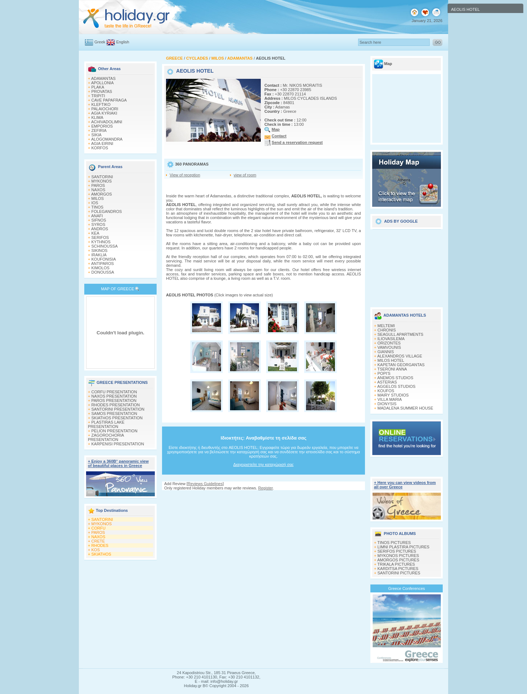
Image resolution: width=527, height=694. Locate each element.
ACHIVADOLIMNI (106, 122)
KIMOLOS (101, 268)
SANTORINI (102, 177)
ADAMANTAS (103, 78)
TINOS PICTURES (394, 542)
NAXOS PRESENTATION (114, 396)
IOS (95, 203)
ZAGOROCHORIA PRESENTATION (106, 437)
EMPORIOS (102, 126)
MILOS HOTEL (391, 360)
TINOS (97, 207)
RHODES (100, 545)
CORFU (99, 528)
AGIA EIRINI (102, 143)
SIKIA (97, 135)
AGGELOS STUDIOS (396, 386)
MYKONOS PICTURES (398, 555)
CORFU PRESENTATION (114, 392)
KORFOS (100, 148)
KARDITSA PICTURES (398, 568)
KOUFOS (386, 391)
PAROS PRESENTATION (114, 400)
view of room (245, 175)
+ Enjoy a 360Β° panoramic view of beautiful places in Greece (118, 463)
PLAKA (98, 87)
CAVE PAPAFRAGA (109, 100)
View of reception (185, 175)
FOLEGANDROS (107, 211)
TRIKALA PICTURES (396, 564)
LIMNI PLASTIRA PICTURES (404, 547)
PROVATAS (102, 91)
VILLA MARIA (390, 399)
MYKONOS (102, 181)
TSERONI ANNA (392, 369)
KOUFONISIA (104, 259)
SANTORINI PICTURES (399, 573)
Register (265, 488)
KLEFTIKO (101, 104)
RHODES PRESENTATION (116, 405)
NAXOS (99, 190)
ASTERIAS (387, 382)
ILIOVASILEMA (391, 339)
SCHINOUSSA (105, 246)
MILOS (98, 198)
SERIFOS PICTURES (397, 551)
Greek (99, 42)
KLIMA (97, 117)
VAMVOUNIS (389, 347)
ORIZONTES (389, 343)
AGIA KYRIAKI (104, 113)
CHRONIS (387, 330)
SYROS (99, 224)
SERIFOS (100, 237)
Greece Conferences (406, 588)
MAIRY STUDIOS (393, 395)
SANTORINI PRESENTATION (118, 409)
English (122, 42)
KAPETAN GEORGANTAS (401, 365)
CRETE (98, 541)
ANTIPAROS (102, 263)
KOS (96, 550)
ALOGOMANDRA (107, 139)
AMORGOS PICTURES (398, 560)
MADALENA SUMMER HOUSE (405, 408)
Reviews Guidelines (205, 483)
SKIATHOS (101, 554)
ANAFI (97, 216)
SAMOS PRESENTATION (114, 413)
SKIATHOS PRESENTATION (117, 418)
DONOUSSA (103, 272)
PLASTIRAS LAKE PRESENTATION (106, 424)
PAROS (98, 185)
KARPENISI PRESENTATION (118, 444)
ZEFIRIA (99, 130)
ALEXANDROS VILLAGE (399, 356)
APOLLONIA (102, 83)
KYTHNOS (101, 242)
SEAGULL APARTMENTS (401, 334)
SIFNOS (99, 220)
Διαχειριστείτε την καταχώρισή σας (263, 464)
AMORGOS (101, 194)
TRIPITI (98, 96)
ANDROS (99, 229)
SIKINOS (100, 250)
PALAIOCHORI (105, 109)
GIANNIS (386, 352)
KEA (95, 233)
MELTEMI (386, 326)
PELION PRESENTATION (114, 431)
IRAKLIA (99, 255)
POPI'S (384, 373)
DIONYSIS (387, 404)
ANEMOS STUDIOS (395, 378)
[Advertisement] (406, 266)
